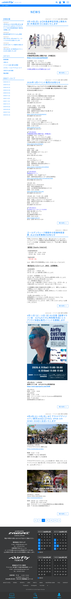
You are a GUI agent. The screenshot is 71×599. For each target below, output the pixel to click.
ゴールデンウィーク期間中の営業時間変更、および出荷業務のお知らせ (46, 233)
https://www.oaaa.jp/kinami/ (37, 58)
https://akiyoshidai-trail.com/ (35, 191)
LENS (28, 582)
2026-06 (6, 82)
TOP (3, 5)
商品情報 (6, 73)
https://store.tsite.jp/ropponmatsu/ (36, 114)
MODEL (15, 582)
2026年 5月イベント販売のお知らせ (43, 82)
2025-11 (6, 101)
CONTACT (65, 582)
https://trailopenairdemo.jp (34, 497)
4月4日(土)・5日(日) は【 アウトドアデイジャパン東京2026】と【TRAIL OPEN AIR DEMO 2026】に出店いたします (47, 418)
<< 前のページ (35, 520)
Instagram (34, 585)
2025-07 (6, 112)
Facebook (25, 585)
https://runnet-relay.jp (33, 218)
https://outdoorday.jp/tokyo (35, 449)
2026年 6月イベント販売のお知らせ (13, 45)
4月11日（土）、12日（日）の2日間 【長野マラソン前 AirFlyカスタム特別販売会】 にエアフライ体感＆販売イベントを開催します (47, 318)
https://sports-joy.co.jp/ (33, 127)
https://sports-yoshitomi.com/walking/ (38, 167)
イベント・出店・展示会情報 (60, 19)
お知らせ (65, 230)
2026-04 (6, 87)
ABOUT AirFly (6, 582)
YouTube (42, 585)
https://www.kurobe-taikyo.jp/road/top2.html (40, 178)
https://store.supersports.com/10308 (38, 386)
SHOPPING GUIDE (50, 582)
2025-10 (6, 104)
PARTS (35, 582)
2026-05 (6, 85)
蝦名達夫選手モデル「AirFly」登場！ (12, 34)
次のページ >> (59, 520)
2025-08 (6, 109)
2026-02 (6, 93)
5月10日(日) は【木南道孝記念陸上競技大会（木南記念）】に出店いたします (47, 22)
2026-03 (6, 90)
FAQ (59, 582)
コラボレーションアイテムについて (12, 68)
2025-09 (6, 106)
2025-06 (6, 115)
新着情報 (6, 59)
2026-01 (6, 96)
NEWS (6, 5)
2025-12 (6, 98)
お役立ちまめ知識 (8, 70)
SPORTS (22, 582)
